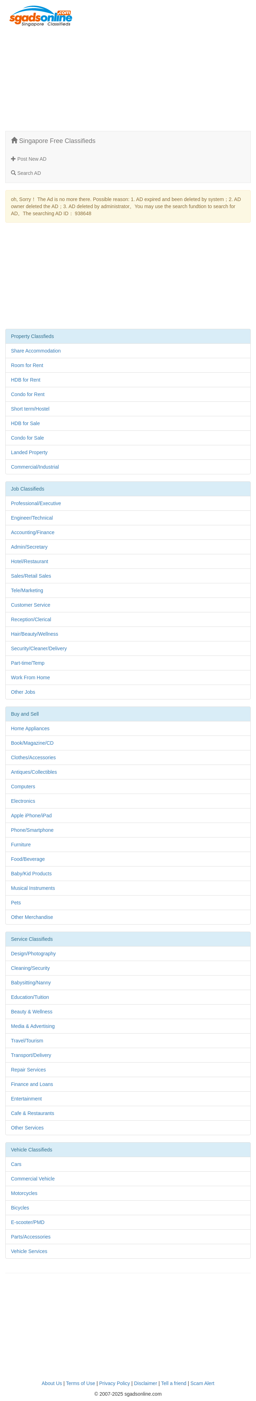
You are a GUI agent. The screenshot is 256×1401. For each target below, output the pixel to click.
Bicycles (20, 1208)
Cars (16, 1164)
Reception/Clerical (31, 619)
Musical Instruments (33, 888)
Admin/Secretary (29, 547)
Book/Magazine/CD (32, 743)
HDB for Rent (25, 380)
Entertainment (26, 1099)
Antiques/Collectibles (34, 772)
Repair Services (28, 1070)
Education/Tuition (30, 997)
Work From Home (30, 677)
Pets (16, 902)
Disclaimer (145, 1383)
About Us (52, 1383)
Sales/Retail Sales (31, 576)
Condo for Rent (28, 394)
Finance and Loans (32, 1084)
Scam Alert (203, 1383)
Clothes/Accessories (33, 757)
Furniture (21, 844)
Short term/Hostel (30, 409)
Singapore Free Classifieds (53, 140)
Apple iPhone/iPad (31, 815)
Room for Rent (27, 365)
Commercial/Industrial (35, 467)
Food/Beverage (28, 859)
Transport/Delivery (31, 1055)
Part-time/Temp (28, 663)
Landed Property (29, 452)
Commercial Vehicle (33, 1179)
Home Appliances (30, 728)
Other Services (27, 1128)
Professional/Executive (36, 503)
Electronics (23, 801)
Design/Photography (33, 953)
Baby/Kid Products (31, 873)
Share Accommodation (36, 351)
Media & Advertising (33, 1026)
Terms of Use (80, 1383)
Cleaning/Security (30, 968)
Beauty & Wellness (31, 1011)
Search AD (26, 173)
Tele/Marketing (27, 590)
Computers (23, 786)
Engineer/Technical (32, 518)
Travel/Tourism (27, 1040)
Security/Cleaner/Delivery (39, 648)
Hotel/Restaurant (29, 561)
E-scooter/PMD (28, 1222)
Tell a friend (174, 1383)
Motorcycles (24, 1193)
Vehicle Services (29, 1251)
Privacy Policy (114, 1383)
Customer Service (30, 605)
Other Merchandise (32, 917)
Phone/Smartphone (32, 830)
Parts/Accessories (31, 1237)
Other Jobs (23, 692)
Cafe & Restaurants (32, 1113)
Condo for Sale (27, 438)
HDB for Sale (25, 423)
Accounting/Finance (32, 532)
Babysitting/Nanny (31, 982)
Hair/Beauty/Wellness (34, 634)
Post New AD (28, 159)
